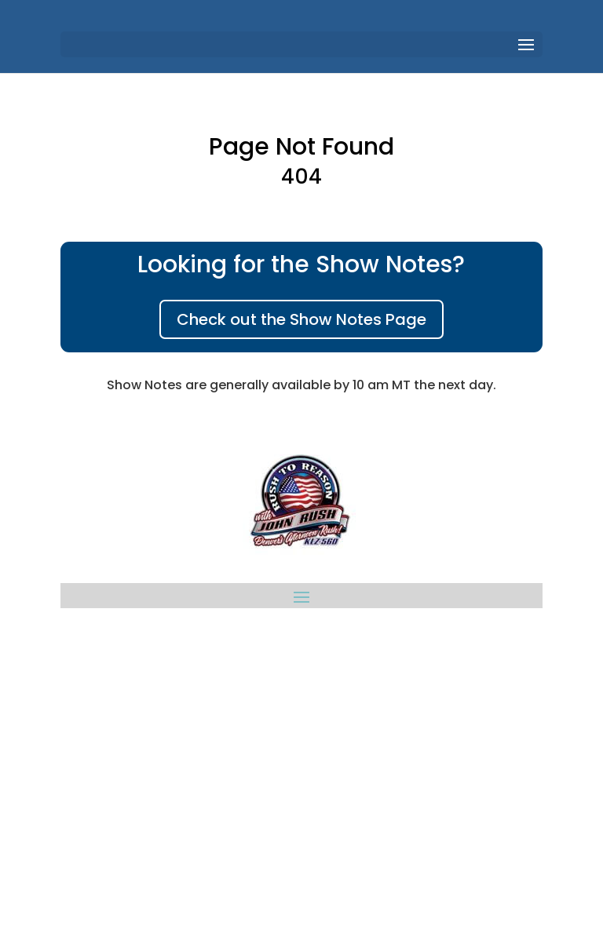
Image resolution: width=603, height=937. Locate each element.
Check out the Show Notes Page (301, 319)
